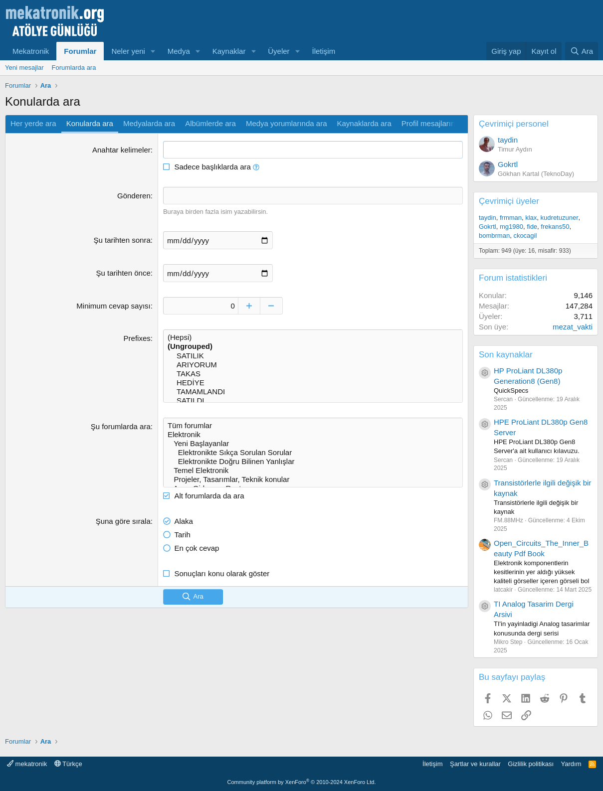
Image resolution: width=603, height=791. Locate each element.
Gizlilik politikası (531, 764)
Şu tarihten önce (123, 273)
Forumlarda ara (74, 67)
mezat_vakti (573, 326)
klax (531, 217)
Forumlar (80, 51)
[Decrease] (271, 306)
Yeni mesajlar (24, 67)
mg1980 (511, 226)
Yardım (571, 764)
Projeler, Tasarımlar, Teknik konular (313, 479)
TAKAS (313, 373)
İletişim (324, 51)
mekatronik (27, 764)
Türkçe (68, 764)
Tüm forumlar (313, 425)
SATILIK (313, 355)
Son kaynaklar (506, 354)
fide (532, 226)
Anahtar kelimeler (121, 150)
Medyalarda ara (149, 123)
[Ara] (581, 51)
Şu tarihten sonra (121, 240)
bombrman (494, 235)
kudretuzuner (560, 217)
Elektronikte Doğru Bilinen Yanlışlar (313, 461)
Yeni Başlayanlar (313, 443)
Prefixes (137, 338)
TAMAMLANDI (313, 391)
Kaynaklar (229, 51)
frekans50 (555, 226)
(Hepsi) (313, 337)
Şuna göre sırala (123, 521)
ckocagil (525, 235)
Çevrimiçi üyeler (509, 201)
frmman (511, 217)
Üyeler (278, 51)
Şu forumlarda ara (121, 426)
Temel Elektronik (313, 470)
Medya (179, 51)
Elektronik (313, 434)
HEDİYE (313, 382)
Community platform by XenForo (301, 782)
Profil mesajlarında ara (439, 123)
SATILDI (313, 400)
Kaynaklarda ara (364, 123)
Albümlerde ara (210, 123)
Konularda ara (89, 123)
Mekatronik (30, 51)
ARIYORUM (313, 364)
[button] (153, 51)
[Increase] (249, 306)
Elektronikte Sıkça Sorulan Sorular (313, 452)
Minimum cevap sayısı (113, 306)
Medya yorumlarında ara (286, 123)
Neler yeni (128, 51)
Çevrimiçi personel (514, 124)
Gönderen (134, 195)
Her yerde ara (33, 123)
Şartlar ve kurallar (475, 764)
